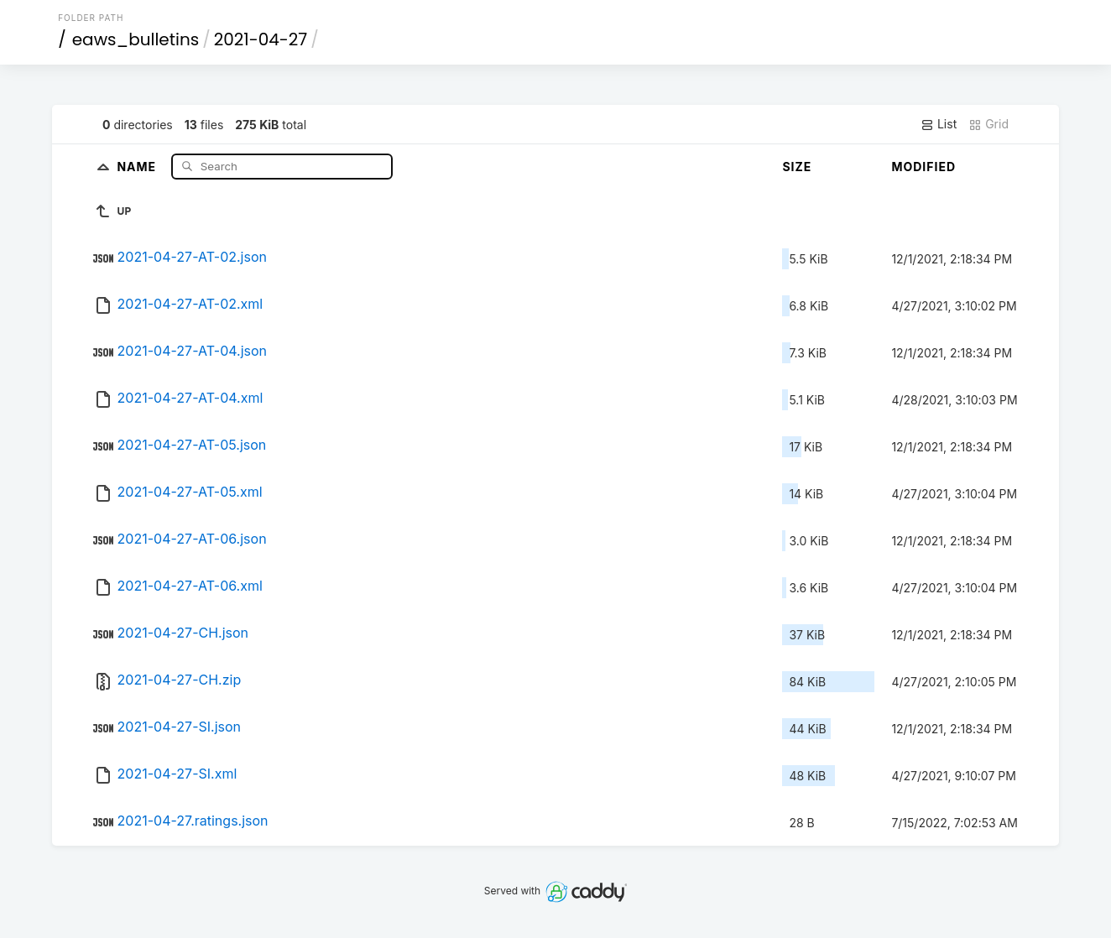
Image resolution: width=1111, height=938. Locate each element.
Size (796, 166)
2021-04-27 (261, 39)
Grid (988, 124)
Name (138, 166)
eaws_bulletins (135, 39)
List (939, 124)
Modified (923, 166)
